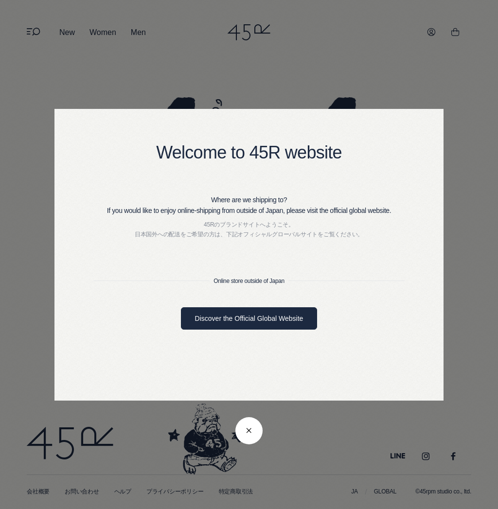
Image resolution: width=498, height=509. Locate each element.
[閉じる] (249, 430)
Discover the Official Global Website (249, 318)
